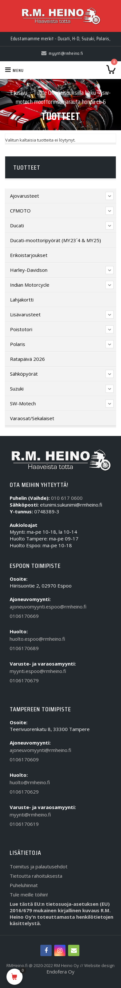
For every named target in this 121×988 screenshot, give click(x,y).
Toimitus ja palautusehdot (38, 866)
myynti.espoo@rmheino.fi (38, 671)
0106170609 (24, 759)
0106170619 (24, 824)
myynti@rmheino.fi (30, 814)
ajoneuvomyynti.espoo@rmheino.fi (48, 606)
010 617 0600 (67, 498)
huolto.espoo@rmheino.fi (37, 639)
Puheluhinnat (24, 885)
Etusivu (18, 92)
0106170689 (24, 648)
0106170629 (24, 791)
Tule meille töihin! (29, 894)
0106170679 (24, 680)
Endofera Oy (60, 971)
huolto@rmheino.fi (30, 782)
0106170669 (24, 616)
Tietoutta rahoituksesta (36, 876)
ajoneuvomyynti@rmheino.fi (40, 750)
